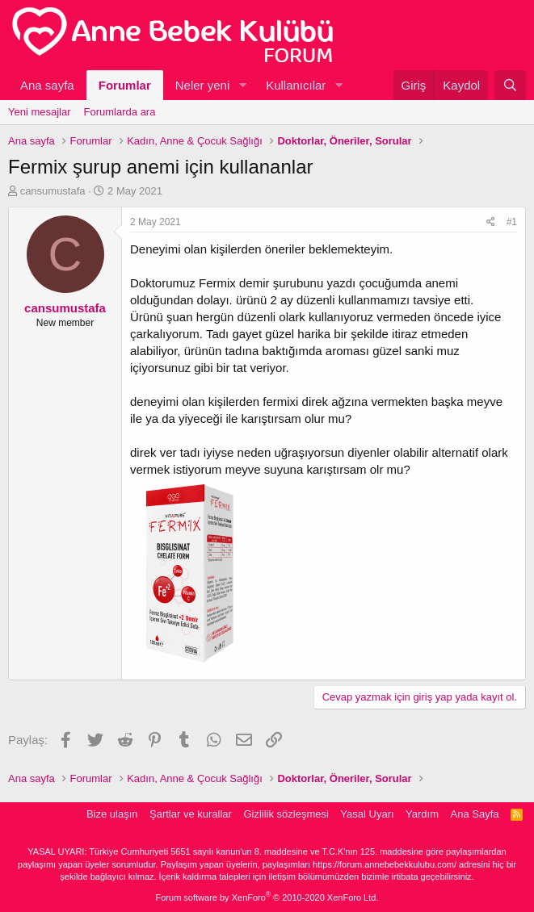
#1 (512, 222)
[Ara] (510, 85)
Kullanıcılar (296, 85)
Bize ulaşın (112, 814)
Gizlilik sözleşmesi (285, 814)
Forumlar (125, 85)
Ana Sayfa (475, 814)
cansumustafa (53, 191)
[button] (242, 85)
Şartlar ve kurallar (190, 814)
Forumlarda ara (120, 112)
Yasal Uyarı (366, 814)
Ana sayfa (47, 85)
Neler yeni (202, 85)
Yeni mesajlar (39, 112)
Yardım (422, 814)
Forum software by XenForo (267, 897)
